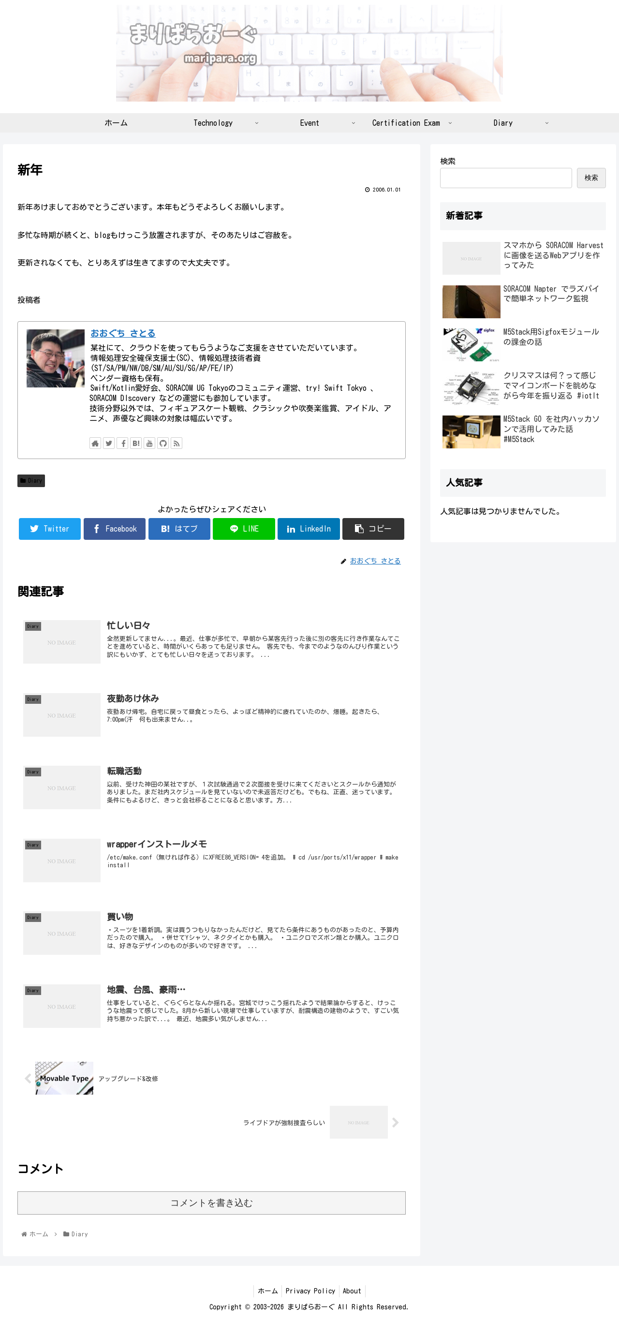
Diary (31, 480)
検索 (448, 161)
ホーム (265, 1291)
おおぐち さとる (123, 333)
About (354, 1291)
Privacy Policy (310, 1291)
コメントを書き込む (211, 1203)
